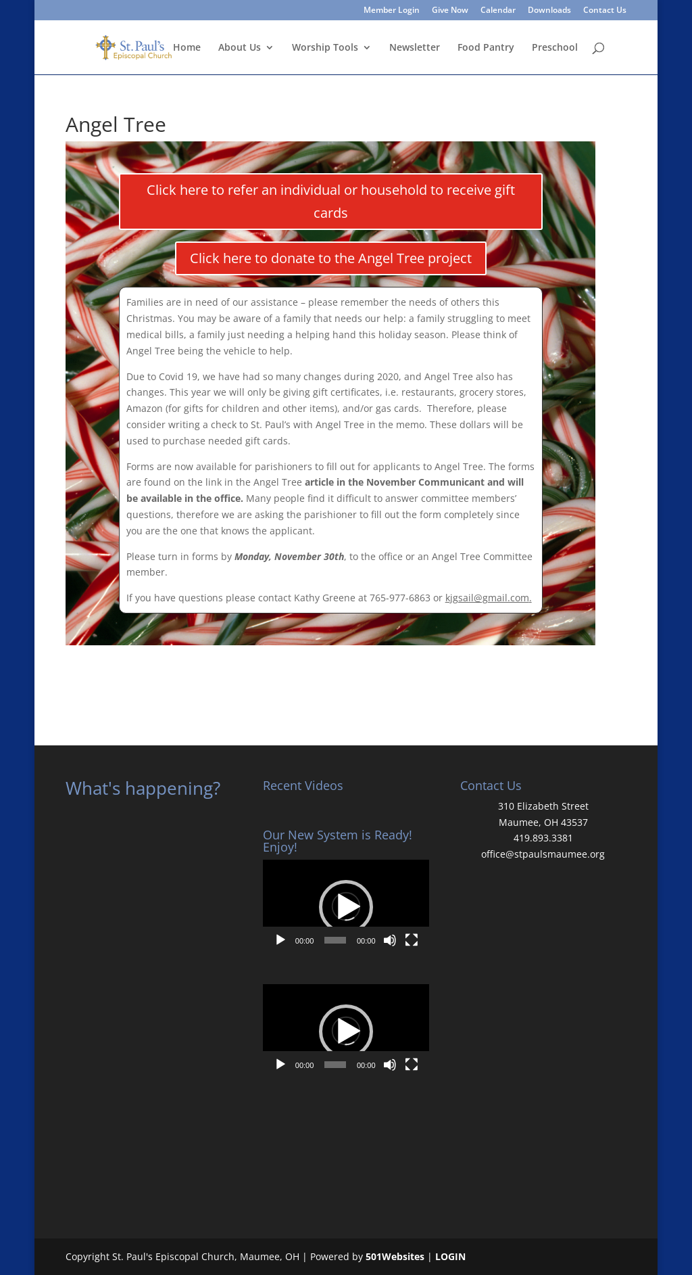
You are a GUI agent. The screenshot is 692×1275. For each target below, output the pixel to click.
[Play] (280, 940)
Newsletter (414, 48)
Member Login (392, 11)
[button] (346, 907)
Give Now (450, 11)
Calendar (498, 11)
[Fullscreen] (411, 940)
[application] (346, 906)
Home (187, 48)
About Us (239, 48)
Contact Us (604, 11)
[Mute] (390, 940)
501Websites (395, 1256)
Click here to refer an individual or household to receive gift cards (331, 201)
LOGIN (450, 1256)
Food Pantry (486, 48)
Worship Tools (325, 48)
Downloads (549, 11)
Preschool (555, 48)
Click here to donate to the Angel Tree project (331, 258)
